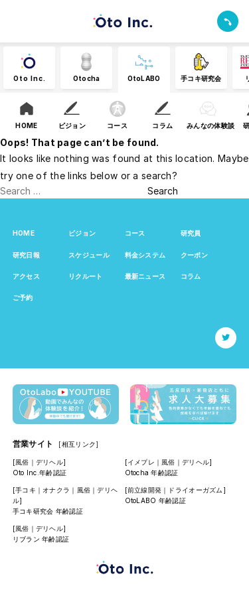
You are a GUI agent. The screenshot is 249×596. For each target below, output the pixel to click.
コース (135, 233)
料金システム (145, 255)
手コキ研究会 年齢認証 (48, 511)
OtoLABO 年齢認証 (155, 500)
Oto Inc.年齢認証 (39, 473)
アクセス (26, 276)
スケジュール (89, 255)
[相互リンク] (78, 444)
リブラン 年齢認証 (41, 539)
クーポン (194, 255)
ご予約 (23, 297)
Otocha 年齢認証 (152, 473)
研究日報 (26, 255)
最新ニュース (145, 276)
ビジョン (82, 233)
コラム (191, 276)
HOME (24, 233)
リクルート (85, 276)
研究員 (191, 233)
